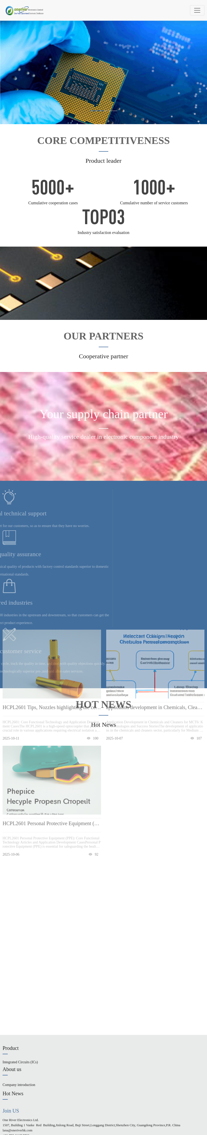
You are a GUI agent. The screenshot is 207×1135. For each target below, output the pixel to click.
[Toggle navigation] (197, 10)
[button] (96, 110)
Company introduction (19, 1085)
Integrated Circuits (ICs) (20, 1062)
